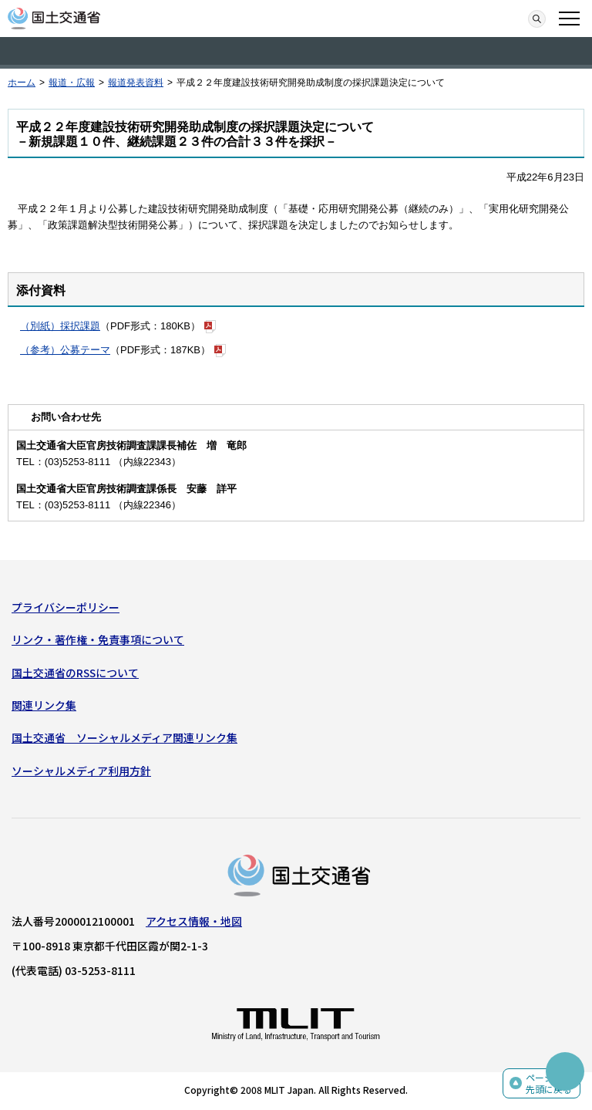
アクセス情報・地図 (194, 921)
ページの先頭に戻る (549, 1083)
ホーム (21, 82)
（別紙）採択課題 (60, 326)
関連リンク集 (44, 705)
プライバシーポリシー (65, 607)
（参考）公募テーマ (65, 350)
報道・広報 (72, 82)
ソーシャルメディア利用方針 (81, 770)
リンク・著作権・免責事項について (98, 639)
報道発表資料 (135, 82)
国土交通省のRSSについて (75, 672)
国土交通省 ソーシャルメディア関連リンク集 (124, 737)
